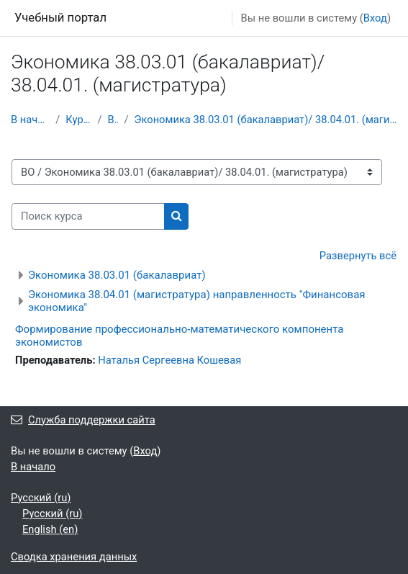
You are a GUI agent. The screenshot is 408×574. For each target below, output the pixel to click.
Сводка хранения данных (74, 556)
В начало (30, 119)
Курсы (78, 119)
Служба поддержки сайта (83, 419)
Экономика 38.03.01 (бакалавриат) (117, 275)
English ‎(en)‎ (50, 529)
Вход (375, 18)
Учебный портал (60, 17)
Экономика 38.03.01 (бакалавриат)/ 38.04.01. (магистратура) (266, 119)
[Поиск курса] (88, 216)
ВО (112, 119)
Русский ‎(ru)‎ (41, 497)
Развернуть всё (357, 255)
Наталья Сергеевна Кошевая (169, 360)
